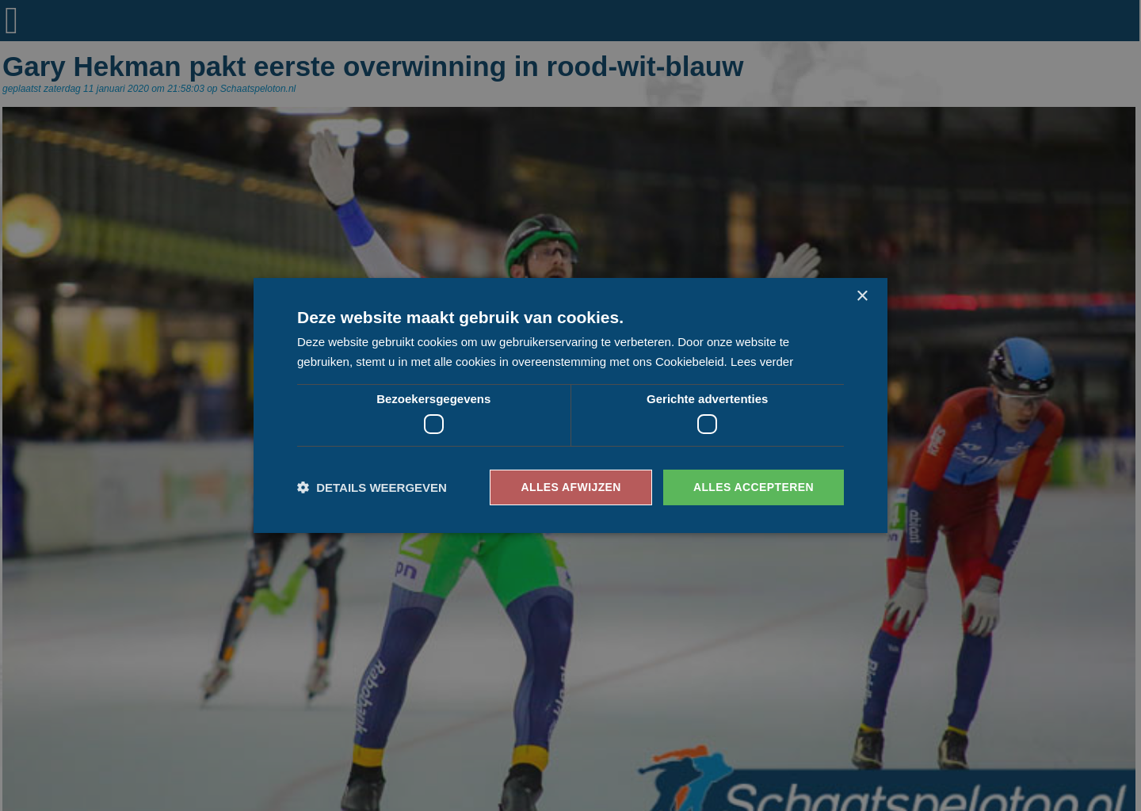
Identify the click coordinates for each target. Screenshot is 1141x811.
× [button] (862, 297)
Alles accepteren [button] (753, 487)
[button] (372, 487)
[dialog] (570, 405)
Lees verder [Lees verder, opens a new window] (762, 361)
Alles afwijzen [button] (570, 487)
